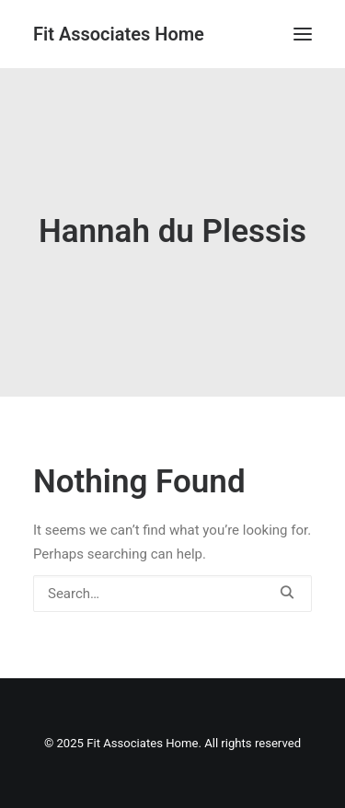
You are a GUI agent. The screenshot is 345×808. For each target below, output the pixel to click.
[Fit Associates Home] (118, 34)
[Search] (172, 593)
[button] (302, 34)
